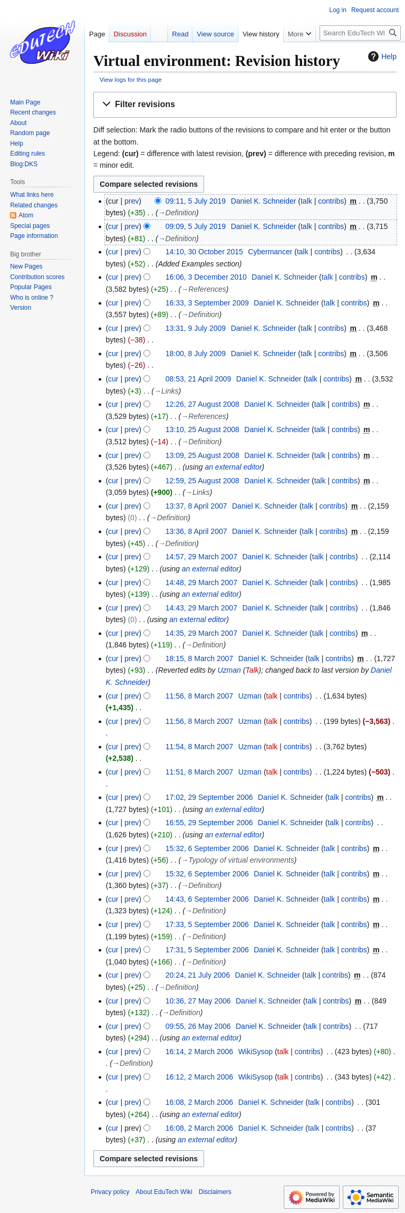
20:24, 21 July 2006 (198, 975)
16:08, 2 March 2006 (199, 1102)
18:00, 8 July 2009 (196, 353)
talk (306, 201)
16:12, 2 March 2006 (199, 1077)
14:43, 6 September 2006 (207, 899)
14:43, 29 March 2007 (201, 608)
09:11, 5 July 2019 (196, 201)
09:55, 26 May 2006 (198, 1026)
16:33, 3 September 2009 (207, 303)
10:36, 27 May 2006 (198, 1001)
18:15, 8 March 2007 (199, 658)
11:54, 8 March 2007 (199, 746)
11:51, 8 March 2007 (199, 772)
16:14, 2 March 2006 (199, 1051)
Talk (251, 670)
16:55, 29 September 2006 (209, 822)
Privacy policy (110, 1192)
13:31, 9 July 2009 (196, 328)
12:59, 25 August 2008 (202, 480)
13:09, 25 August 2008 (202, 455)
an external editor (233, 467)
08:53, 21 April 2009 (199, 379)
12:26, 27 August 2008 (202, 404)
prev (131, 201)
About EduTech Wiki (164, 1192)
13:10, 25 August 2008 (202, 429)
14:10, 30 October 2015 (204, 251)
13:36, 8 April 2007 (196, 531)
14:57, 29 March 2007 (201, 556)
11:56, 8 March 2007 (199, 696)
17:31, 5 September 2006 (207, 949)
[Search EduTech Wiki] (360, 33)
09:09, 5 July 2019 (196, 226)
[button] (245, 104)
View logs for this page (131, 79)
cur (113, 226)
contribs (331, 201)
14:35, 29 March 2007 (201, 633)
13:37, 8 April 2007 (196, 506)
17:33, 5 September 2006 (207, 924)
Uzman (228, 670)
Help (381, 56)
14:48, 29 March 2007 (201, 582)
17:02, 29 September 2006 (209, 797)
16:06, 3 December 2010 (206, 277)
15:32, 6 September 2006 (207, 848)
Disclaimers (215, 1192)
